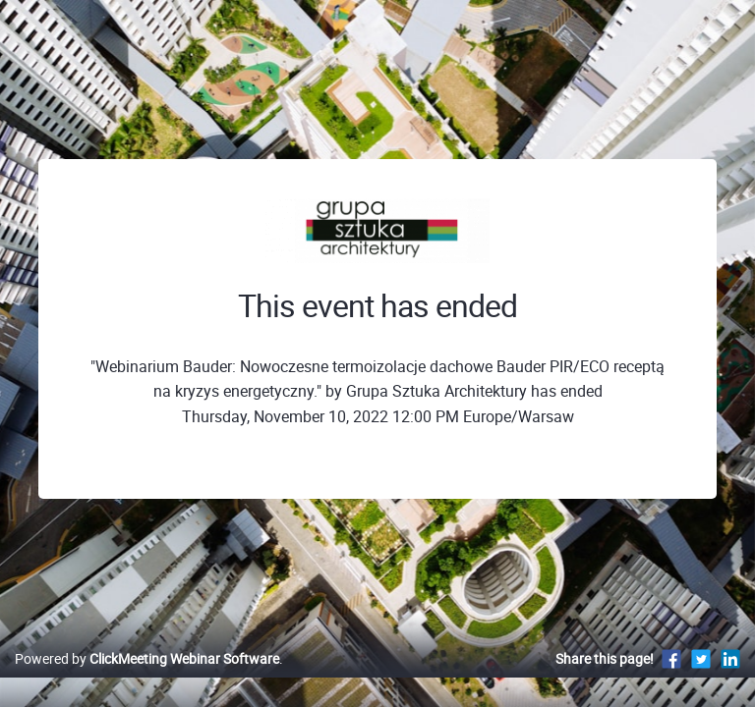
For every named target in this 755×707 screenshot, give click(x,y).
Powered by (147, 658)
